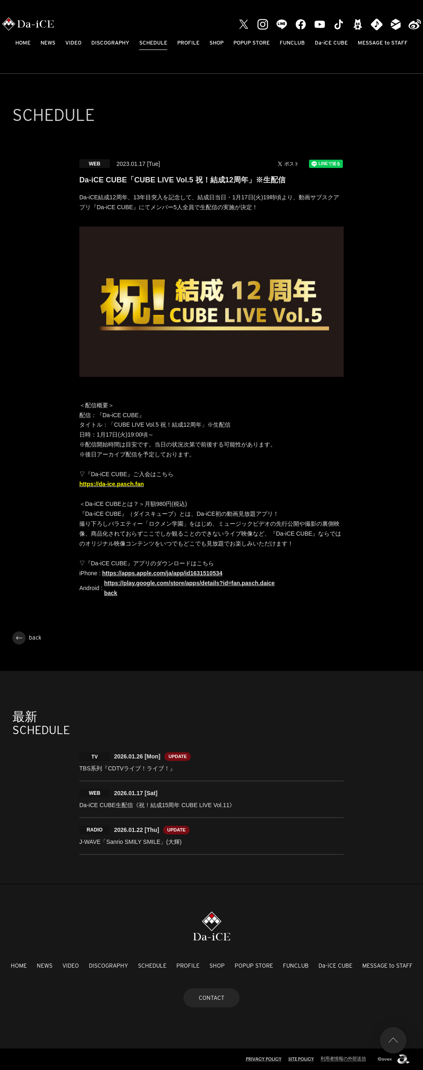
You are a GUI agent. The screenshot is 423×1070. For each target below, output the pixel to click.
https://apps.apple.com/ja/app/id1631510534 (162, 573)
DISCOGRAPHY (110, 43)
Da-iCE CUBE (331, 43)
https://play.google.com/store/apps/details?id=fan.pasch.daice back (189, 588)
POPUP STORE (251, 43)
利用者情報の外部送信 (343, 1058)
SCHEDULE (153, 43)
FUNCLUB (292, 43)
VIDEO (73, 43)
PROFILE (188, 43)
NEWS (47, 43)
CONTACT (211, 997)
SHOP (216, 43)
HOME (23, 43)
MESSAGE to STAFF (383, 43)
